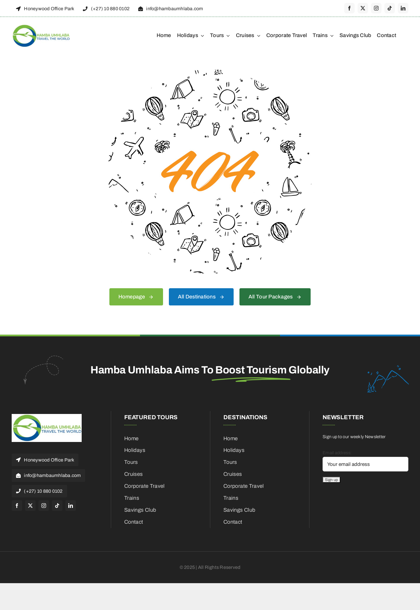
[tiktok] (389, 8)
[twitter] (363, 8)
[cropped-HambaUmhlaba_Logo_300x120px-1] (41, 26)
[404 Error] (210, 71)
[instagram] (376, 8)
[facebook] (349, 8)
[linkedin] (403, 8)
